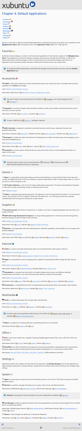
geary (19, 281)
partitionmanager (60, 388)
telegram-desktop (25, 268)
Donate (25, 89)
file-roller (24, 114)
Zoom (54, 269)
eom (23, 237)
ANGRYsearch (40, 92)
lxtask (12, 410)
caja (17, 418)
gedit (31, 146)
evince (20, 343)
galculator (24, 133)
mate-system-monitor (69, 408)
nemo (29, 418)
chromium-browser (26, 256)
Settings (7, 35)
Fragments (51, 288)
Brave (56, 256)
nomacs (66, 237)
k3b (32, 326)
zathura (47, 343)
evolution (53, 281)
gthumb (36, 237)
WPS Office (25, 352)
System (6, 38)
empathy (43, 268)
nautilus (60, 418)
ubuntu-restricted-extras (24, 316)
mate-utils (25, 92)
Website (8, 89)
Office (6, 33)
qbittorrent (25, 288)
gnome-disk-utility (29, 388)
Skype (50, 269)
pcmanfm (44, 418)
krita (18, 224)
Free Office (32, 352)
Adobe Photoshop (42, 225)
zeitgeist (13, 102)
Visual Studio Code (53, 146)
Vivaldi (51, 256)
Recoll (48, 92)
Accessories (8, 22)
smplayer (32, 307)
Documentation (17, 89)
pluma (19, 146)
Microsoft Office (16, 352)
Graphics (7, 26)
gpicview (51, 237)
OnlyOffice (40, 352)
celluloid (48, 307)
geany (43, 146)
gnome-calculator (49, 133)
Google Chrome (38, 256)
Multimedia (8, 31)
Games (6, 24)
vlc (17, 307)
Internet (7, 29)
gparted (64, 395)
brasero (21, 326)
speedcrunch (72, 133)
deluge (40, 288)
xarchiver (42, 114)
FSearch (33, 92)
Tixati (45, 288)
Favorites (7, 19)
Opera (46, 256)
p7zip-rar (28, 120)
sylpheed (70, 281)
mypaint (32, 224)
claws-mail (36, 281)
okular (33, 343)
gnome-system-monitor (36, 408)
